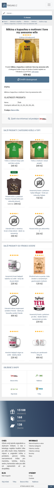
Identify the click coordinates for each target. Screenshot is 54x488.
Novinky (31, 453)
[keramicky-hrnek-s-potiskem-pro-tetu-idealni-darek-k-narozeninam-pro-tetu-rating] (39, 293)
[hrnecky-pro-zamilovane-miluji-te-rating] (39, 331)
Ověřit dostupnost (27, 79)
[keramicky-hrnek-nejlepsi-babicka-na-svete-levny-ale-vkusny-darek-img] (14, 266)
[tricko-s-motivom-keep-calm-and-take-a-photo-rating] (14, 140)
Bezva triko (15, 110)
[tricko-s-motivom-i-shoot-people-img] (39, 150)
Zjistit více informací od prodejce (27, 118)
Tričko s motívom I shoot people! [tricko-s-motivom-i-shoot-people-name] (39, 162)
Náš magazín (6, 476)
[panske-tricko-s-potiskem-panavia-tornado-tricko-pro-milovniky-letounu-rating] (14, 175)
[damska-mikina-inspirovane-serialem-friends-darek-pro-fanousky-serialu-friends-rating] (14, 293)
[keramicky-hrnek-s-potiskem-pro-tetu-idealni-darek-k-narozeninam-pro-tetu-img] (39, 304)
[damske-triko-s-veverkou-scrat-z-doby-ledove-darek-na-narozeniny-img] (14, 221)
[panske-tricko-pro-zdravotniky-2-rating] (39, 213)
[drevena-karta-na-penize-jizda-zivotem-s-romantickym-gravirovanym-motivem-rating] (39, 255)
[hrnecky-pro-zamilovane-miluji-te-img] (39, 342)
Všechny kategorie (35, 446)
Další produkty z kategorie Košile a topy (22, 130)
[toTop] (51, 486)
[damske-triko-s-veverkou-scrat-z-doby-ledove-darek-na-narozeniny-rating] (14, 213)
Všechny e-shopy (34, 451)
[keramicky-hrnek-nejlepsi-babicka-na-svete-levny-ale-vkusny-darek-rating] (14, 255)
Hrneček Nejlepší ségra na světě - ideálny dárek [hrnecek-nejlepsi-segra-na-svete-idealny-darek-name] (14, 354)
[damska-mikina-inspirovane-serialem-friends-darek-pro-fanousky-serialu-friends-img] (14, 301)
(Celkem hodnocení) (27, 37)
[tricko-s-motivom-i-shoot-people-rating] (39, 140)
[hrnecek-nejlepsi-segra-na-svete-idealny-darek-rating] (14, 331)
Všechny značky (34, 448)
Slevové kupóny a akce (36, 443)
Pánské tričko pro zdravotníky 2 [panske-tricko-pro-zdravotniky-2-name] (39, 230)
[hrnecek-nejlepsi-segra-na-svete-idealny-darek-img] (14, 342)
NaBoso (35, 482)
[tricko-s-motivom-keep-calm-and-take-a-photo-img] (14, 150)
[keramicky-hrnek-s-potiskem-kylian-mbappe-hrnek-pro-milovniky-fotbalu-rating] (39, 175)
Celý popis (35, 72)
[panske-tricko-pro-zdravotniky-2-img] (39, 221)
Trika (14, 482)
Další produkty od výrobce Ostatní (19, 246)
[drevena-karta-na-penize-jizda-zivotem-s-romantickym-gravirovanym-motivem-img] (39, 266)
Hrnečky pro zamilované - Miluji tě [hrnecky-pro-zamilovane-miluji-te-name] (39, 354)
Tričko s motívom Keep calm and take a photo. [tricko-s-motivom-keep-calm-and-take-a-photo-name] (14, 162)
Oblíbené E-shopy (11, 367)
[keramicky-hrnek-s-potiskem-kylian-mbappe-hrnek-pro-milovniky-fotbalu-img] (39, 183)
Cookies (31, 478)
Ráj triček (5, 482)
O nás (31, 476)
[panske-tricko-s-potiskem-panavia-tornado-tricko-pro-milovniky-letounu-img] (14, 186)
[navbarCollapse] (49, 4)
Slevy (30, 456)
